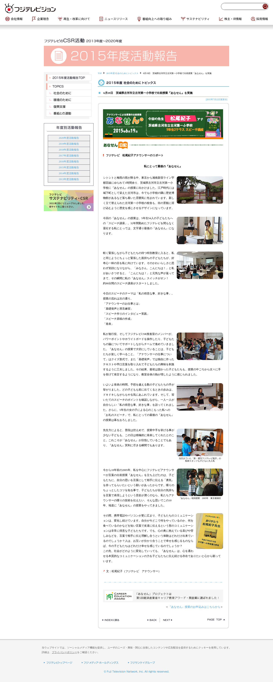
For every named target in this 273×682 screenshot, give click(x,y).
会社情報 (17, 19)
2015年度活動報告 (69, 167)
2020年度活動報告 (69, 137)
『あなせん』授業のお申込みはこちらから (194, 606)
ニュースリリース (116, 19)
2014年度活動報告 (69, 173)
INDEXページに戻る (112, 620)
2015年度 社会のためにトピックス (122, 73)
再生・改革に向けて (76, 19)
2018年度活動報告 (69, 149)
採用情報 (262, 19)
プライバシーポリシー (64, 652)
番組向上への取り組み (157, 19)
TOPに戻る (215, 620)
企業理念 (43, 19)
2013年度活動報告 (69, 179)
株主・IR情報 (233, 19)
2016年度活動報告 (69, 161)
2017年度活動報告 (69, 155)
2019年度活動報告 (69, 143)
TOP (100, 73)
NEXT (168, 620)
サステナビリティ (198, 19)
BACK (152, 620)
